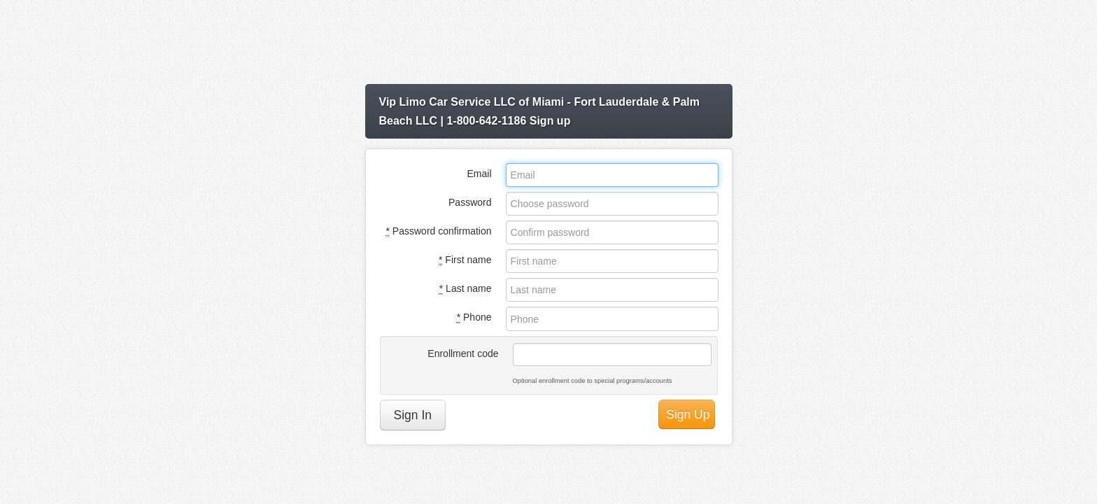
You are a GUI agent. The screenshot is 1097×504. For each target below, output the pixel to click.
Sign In (413, 415)
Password (469, 202)
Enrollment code (462, 353)
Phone (474, 317)
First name (465, 260)
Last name (465, 289)
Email (479, 173)
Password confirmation (439, 231)
